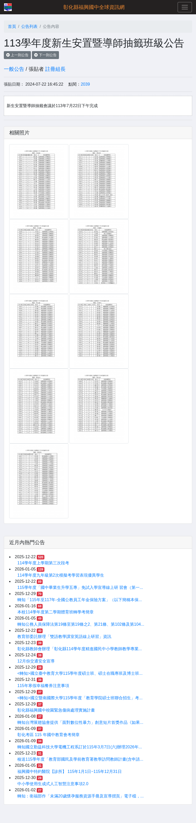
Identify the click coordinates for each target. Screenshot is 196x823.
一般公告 (14, 69)
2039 (85, 84)
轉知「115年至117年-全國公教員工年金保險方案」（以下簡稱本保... (79, 600)
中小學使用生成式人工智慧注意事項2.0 (52, 784)
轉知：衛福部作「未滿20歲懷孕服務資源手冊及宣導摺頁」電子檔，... (80, 796)
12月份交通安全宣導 (36, 661)
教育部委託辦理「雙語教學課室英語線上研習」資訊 (64, 636)
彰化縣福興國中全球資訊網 (94, 7)
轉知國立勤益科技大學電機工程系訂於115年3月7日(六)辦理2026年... (79, 747)
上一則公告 (17, 55)
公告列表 (29, 26)
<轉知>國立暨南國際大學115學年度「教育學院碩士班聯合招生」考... (80, 698)
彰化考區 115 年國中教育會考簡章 (48, 735)
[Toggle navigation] (185, 7)
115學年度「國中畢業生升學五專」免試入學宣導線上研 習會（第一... (80, 587)
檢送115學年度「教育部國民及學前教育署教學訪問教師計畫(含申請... (80, 759)
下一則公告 (45, 55)
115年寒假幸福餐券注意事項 (43, 685)
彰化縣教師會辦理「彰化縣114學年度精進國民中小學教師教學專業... (79, 649)
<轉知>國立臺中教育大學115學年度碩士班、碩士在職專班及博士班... (80, 673)
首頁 (12, 26)
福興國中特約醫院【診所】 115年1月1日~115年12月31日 (69, 771)
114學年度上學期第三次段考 (43, 563)
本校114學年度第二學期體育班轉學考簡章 (55, 612)
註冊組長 (55, 69)
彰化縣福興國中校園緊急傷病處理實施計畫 (56, 710)
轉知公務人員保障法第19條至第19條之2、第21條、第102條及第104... (80, 624)
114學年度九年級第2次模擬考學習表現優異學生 (60, 575)
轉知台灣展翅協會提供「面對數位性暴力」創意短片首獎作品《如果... (80, 722)
